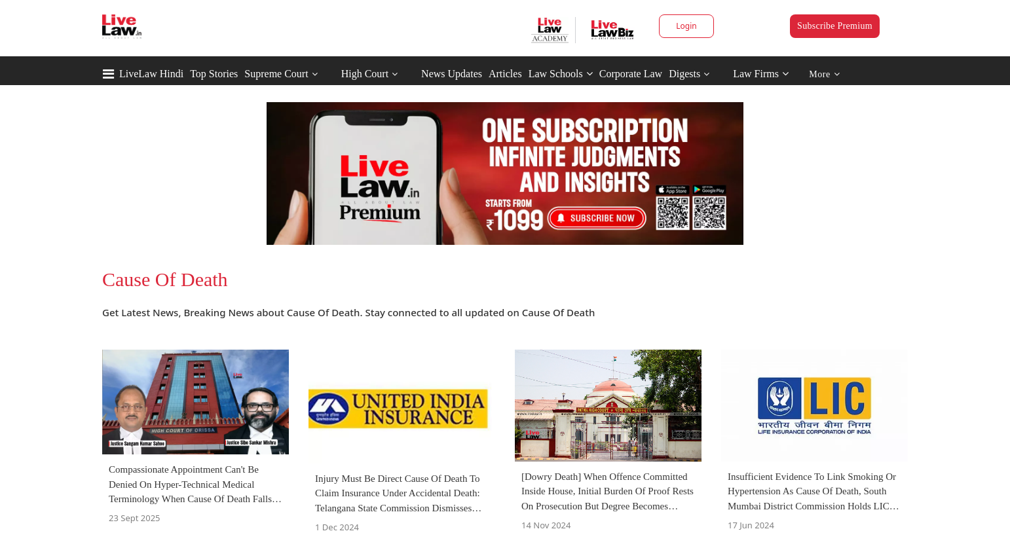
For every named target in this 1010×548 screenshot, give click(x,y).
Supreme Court (276, 73)
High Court (364, 73)
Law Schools (561, 73)
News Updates (451, 73)
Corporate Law (630, 73)
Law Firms (761, 73)
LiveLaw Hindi (151, 73)
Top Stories (214, 73)
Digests (684, 73)
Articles (505, 73)
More (824, 74)
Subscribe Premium (834, 26)
